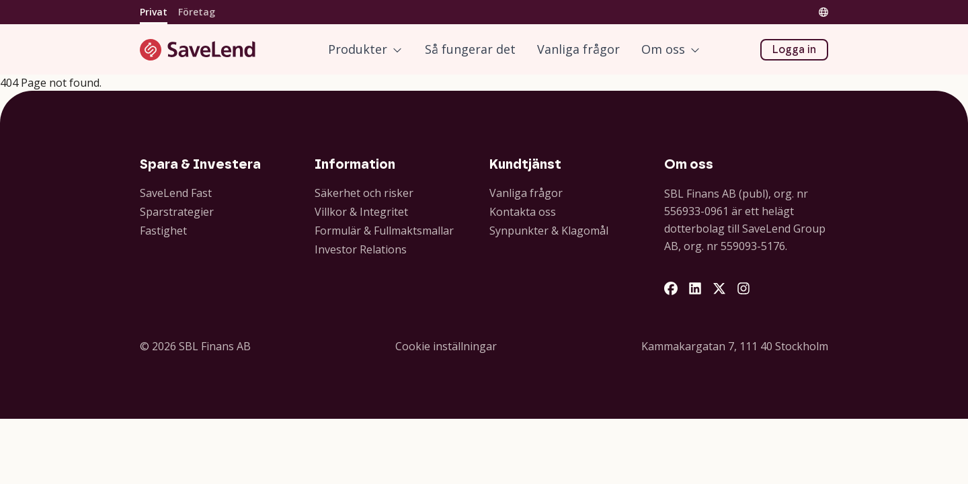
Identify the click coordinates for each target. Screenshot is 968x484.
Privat (153, 11)
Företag (196, 11)
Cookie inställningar (446, 346)
